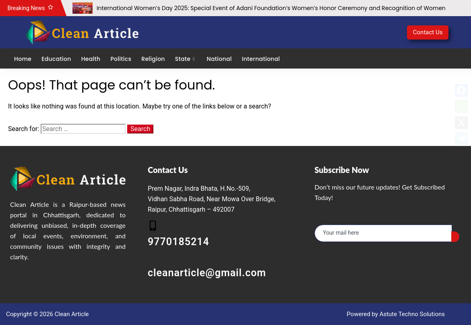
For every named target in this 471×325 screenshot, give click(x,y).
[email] (383, 233)
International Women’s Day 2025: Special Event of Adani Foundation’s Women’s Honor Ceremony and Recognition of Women (271, 8)
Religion (153, 59)
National (219, 59)
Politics (120, 59)
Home (22, 59)
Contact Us (428, 32)
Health (91, 59)
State (186, 59)
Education (56, 59)
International (261, 59)
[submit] (455, 236)
